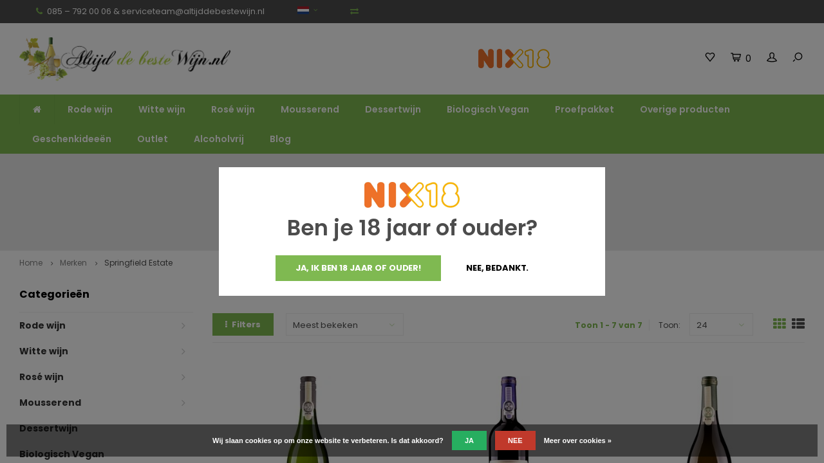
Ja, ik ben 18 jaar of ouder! (358, 268)
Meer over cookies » (578, 440)
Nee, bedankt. (497, 268)
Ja (469, 440)
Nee (515, 440)
